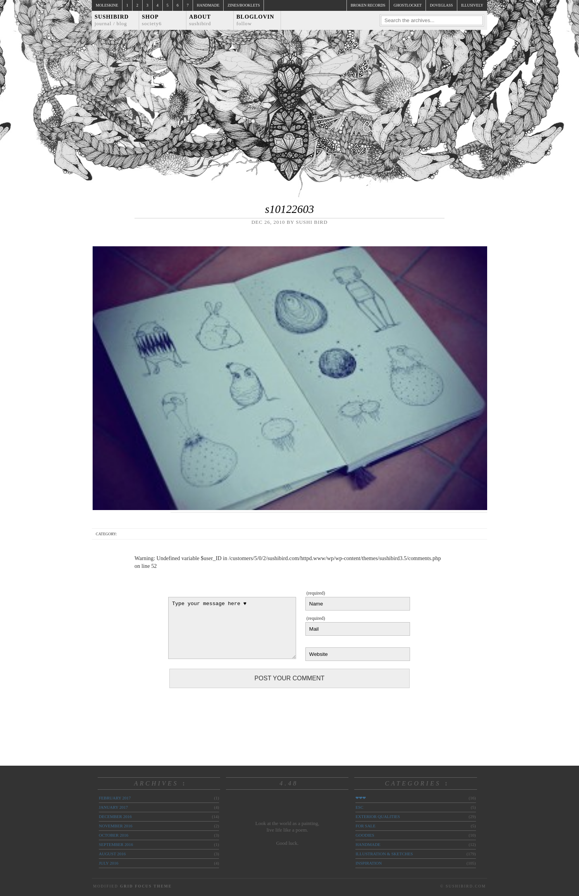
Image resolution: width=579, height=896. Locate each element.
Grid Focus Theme (146, 886)
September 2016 (116, 844)
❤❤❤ (360, 798)
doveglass (441, 5)
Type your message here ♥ (232, 628)
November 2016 (115, 825)
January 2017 (113, 807)
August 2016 (112, 853)
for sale (365, 825)
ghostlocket (407, 5)
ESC (359, 807)
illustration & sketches (384, 853)
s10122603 (289, 209)
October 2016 (113, 835)
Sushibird (112, 20)
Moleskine (107, 5)
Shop (152, 20)
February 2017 (115, 798)
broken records (368, 5)
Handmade (208, 5)
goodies (364, 835)
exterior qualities (377, 816)
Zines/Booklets (243, 5)
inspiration (368, 863)
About (200, 20)
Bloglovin (255, 20)
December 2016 (115, 816)
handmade (367, 844)
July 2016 (108, 863)
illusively (472, 5)
